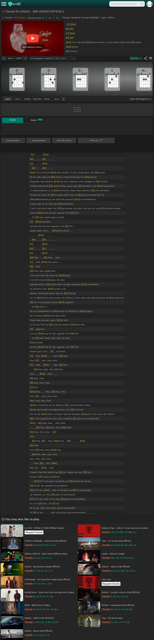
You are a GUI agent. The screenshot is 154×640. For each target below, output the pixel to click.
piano (17, 99)
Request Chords (34, 532)
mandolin (37, 99)
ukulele (27, 99)
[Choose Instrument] (63, 99)
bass (57, 99)
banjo (47, 99)
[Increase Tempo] (25, 58)
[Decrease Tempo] (3, 58)
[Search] (141, 4)
